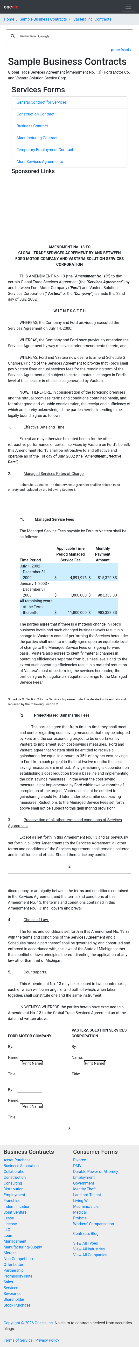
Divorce (79, 1160)
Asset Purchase (17, 1160)
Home (9, 19)
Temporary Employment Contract (45, 149)
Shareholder (14, 1299)
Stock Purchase (17, 1305)
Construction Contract (36, 114)
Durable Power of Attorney (95, 1171)
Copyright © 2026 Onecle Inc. (29, 1323)
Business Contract (32, 126)
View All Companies (90, 1255)
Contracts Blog (85, 1233)
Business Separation (21, 1165)
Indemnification (17, 1206)
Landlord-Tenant (87, 1195)
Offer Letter (13, 1264)
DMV (77, 1165)
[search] (69, 36)
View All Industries (89, 1249)
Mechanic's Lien (87, 1206)
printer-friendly (121, 50)
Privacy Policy (47, 1340)
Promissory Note (18, 1276)
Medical (80, 1212)
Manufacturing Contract (37, 138)
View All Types (85, 1243)
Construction (15, 1177)
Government (83, 1183)
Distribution (13, 1189)
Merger (10, 1253)
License (10, 1224)
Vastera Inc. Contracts (92, 19)
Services (11, 1288)
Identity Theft (84, 1189)
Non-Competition (18, 1258)
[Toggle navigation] (128, 7)
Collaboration (15, 1171)
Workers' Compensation (93, 1224)
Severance (12, 1293)
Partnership (13, 1270)
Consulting (13, 1183)
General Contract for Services (42, 102)
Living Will (81, 1200)
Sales (8, 1282)
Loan (8, 1235)
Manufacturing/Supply (23, 1247)
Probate (80, 1218)
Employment (14, 1195)
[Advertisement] (69, 210)
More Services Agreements (40, 161)
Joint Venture (15, 1212)
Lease (9, 1218)
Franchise (12, 1200)
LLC (7, 1229)
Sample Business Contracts (43, 19)
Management (15, 1241)
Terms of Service (18, 1340)
